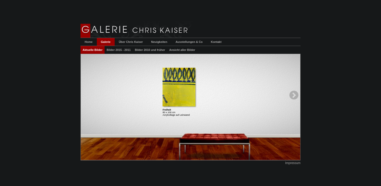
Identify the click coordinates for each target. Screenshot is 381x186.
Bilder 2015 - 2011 (119, 49)
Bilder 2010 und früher (150, 49)
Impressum (293, 163)
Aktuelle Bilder (92, 49)
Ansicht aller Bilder (182, 49)
